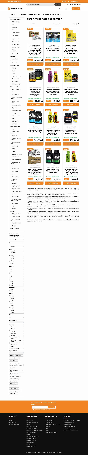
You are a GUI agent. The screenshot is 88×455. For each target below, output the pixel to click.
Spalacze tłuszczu (15, 62)
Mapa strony (30, 442)
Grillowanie (14, 107)
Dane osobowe (49, 420)
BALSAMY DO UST (15, 168)
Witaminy (14, 68)
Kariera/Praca (30, 434)
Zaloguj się (71, 4)
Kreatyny (14, 24)
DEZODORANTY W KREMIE (15, 132)
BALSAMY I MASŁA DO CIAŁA (16, 143)
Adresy (47, 428)
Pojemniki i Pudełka (16, 188)
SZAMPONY (14, 135)
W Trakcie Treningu (16, 44)
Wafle (13, 118)
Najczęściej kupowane (14, 424)
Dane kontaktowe (31, 440)
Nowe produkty (12, 422)
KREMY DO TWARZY (16, 157)
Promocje (12, 211)
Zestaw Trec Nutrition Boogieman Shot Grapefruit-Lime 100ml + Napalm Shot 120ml (71, 172)
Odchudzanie (13, 56)
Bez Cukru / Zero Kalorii (17, 105)
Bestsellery (66, 24)
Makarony (14, 113)
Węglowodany (15, 29)
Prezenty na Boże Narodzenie (35, 46)
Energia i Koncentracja (16, 47)
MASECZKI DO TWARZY (16, 159)
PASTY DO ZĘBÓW (15, 171)
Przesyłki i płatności (32, 426)
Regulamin (30, 420)
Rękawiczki (14, 183)
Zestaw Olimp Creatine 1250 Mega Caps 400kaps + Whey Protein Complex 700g (71, 92)
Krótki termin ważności (16, 223)
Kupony (48, 430)
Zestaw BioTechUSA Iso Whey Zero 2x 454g (53, 49)
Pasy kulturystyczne (16, 186)
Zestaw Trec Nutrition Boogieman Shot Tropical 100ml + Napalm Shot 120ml (53, 132)
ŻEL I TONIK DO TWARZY (17, 154)
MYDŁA (13, 129)
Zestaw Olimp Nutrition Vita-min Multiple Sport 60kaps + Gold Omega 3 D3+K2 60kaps (35, 172)
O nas (28, 424)
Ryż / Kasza (14, 124)
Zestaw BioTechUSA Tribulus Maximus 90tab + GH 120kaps (53, 171)
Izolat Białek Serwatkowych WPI (53, 46)
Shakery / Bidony (15, 176)
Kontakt (67, 416)
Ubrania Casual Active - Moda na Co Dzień (16, 200)
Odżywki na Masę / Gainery (15, 38)
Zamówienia (49, 422)
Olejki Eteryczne (15, 206)
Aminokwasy (14, 27)
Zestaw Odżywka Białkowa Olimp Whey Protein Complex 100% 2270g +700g (71, 51)
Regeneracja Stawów (16, 76)
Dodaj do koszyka (35, 64)
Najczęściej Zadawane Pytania (34, 430)
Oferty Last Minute (14, 228)
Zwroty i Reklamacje (32, 428)
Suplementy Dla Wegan (16, 53)
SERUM (13, 166)
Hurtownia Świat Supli (32, 436)
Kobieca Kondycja (15, 32)
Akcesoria (12, 174)
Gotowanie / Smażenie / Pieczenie (16, 98)
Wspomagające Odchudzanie (14, 59)
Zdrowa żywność (14, 86)
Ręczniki (13, 194)
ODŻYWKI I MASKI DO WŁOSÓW (16, 139)
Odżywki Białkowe (15, 21)
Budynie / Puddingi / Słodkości (15, 102)
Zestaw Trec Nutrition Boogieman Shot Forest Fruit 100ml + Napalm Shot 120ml (53, 92)
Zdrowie (13, 73)
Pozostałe (14, 208)
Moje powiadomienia (51, 432)
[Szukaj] (44, 4)
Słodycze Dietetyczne (16, 89)
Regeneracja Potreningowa (14, 50)
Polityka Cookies (31, 438)
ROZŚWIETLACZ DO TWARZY (15, 163)
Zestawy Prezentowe (16, 213)
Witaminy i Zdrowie (14, 65)
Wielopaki (14, 225)
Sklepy (29, 444)
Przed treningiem (15, 41)
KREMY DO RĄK (15, 146)
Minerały (13, 70)
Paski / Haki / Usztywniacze (14, 180)
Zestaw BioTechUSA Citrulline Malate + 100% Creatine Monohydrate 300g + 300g (35, 92)
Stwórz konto (77, 4)
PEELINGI (14, 148)
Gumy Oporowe (15, 203)
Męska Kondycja (15, 35)
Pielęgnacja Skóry (15, 196)
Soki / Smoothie (15, 121)
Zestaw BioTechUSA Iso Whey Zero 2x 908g (35, 131)
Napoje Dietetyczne (16, 94)
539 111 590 (64, 1)
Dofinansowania (31, 432)
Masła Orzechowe (15, 92)
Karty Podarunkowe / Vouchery (16, 220)
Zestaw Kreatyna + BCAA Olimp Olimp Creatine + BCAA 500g (71, 131)
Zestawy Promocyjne (16, 216)
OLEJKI (13, 151)
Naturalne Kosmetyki (16, 84)
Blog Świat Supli (31, 446)
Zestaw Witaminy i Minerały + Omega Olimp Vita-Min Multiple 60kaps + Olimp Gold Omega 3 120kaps (35, 52)
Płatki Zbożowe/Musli (16, 116)
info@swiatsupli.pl (74, 1)
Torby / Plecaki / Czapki (16, 191)
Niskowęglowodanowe (16, 110)
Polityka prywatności (32, 422)
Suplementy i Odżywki (15, 19)
